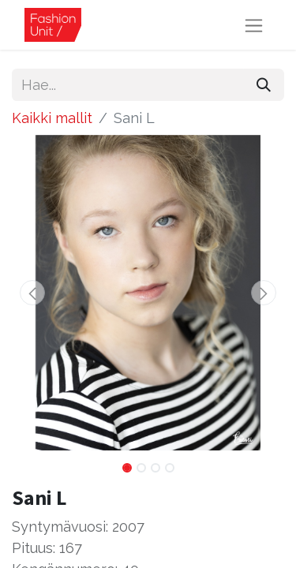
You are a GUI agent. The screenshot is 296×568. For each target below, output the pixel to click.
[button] (32, 292)
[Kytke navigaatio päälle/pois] (254, 24)
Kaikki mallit (52, 118)
